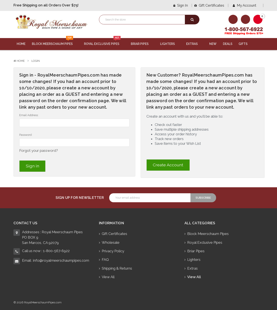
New (213, 44)
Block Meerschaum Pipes (55, 42)
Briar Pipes (142, 44)
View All (108, 276)
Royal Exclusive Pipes (104, 42)
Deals (227, 44)
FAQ (105, 259)
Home (21, 44)
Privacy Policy (113, 250)
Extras (194, 44)
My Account (246, 5)
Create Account (168, 164)
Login (35, 60)
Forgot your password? (38, 150)
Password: (25, 134)
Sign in (180, 5)
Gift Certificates (209, 5)
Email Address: (28, 115)
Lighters (170, 44)
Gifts (246, 44)
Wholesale (110, 242)
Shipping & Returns (117, 268)
